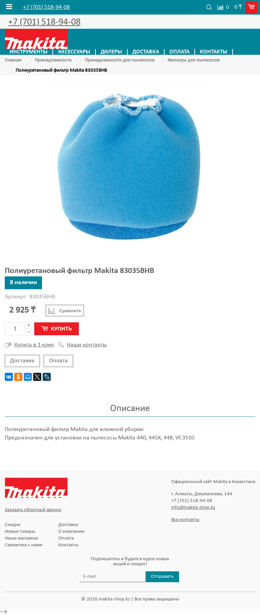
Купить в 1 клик (29, 345)
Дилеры (111, 52)
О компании (71, 531)
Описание (130, 408)
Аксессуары (74, 52)
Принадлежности (53, 60)
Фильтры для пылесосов (193, 60)
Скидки (12, 524)
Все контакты (185, 519)
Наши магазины (21, 538)
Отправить (162, 576)
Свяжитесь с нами (23, 545)
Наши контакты (83, 345)
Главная (13, 60)
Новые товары (20, 531)
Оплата (179, 52)
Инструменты (28, 52)
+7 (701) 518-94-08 (46, 7)
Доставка (145, 52)
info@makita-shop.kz (193, 507)
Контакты (214, 52)
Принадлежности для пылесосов (119, 60)
